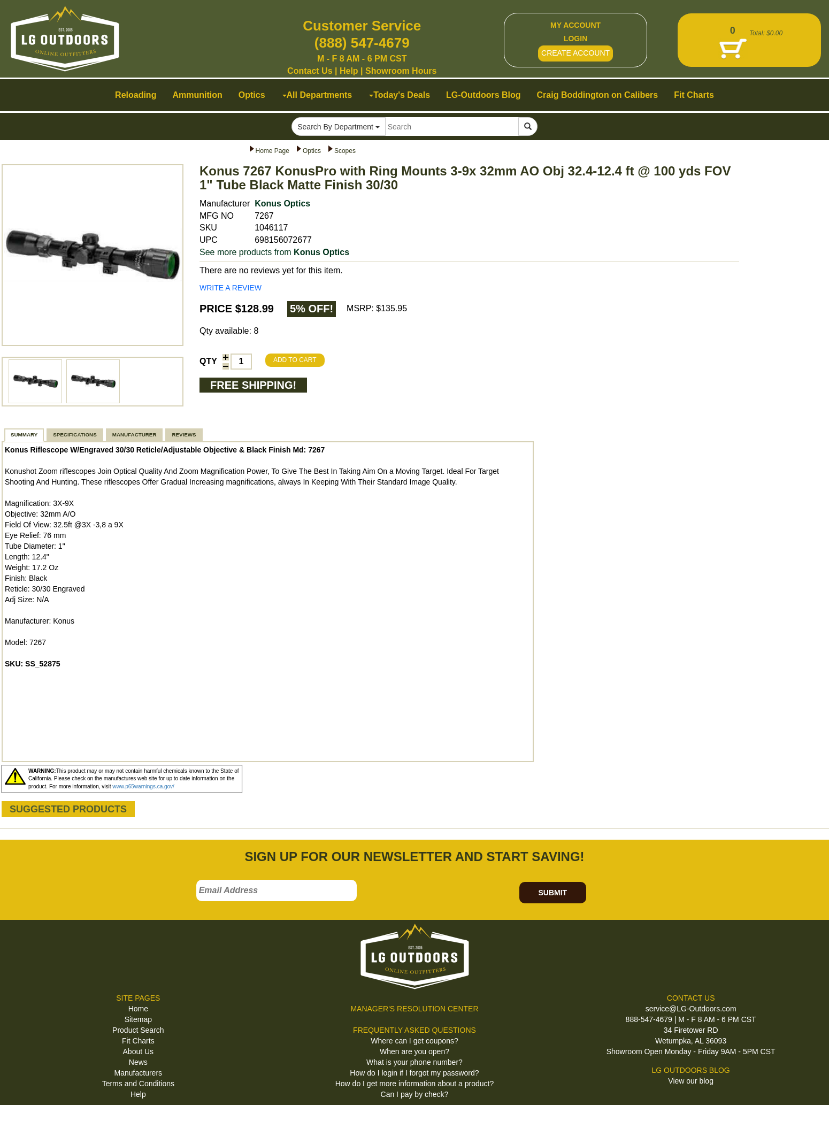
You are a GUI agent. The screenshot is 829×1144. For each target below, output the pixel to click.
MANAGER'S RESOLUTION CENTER (414, 1008)
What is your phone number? (414, 1062)
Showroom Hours (400, 70)
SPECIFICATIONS (74, 434)
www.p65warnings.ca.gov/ (143, 786)
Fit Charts (138, 1040)
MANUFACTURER (134, 434)
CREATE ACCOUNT (575, 53)
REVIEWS (184, 434)
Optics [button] (252, 94)
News (138, 1062)
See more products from (274, 252)
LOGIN (575, 38)
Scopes (345, 151)
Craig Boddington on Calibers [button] (597, 94)
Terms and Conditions (138, 1083)
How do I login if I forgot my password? (414, 1073)
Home (138, 1008)
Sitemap (138, 1019)
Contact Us (309, 70)
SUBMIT (552, 892)
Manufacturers (138, 1073)
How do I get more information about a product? (414, 1083)
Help (349, 70)
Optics (312, 151)
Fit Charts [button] (694, 94)
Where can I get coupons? (414, 1040)
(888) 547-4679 (362, 43)
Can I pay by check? (415, 1094)
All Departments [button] (317, 94)
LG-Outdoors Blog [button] (483, 94)
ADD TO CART (295, 360)
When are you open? (414, 1051)
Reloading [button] (135, 94)
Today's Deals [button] (399, 94)
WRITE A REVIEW (230, 287)
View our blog (690, 1081)
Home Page (272, 151)
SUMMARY (24, 434)
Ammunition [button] (197, 94)
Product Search (138, 1030)
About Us (138, 1051)
